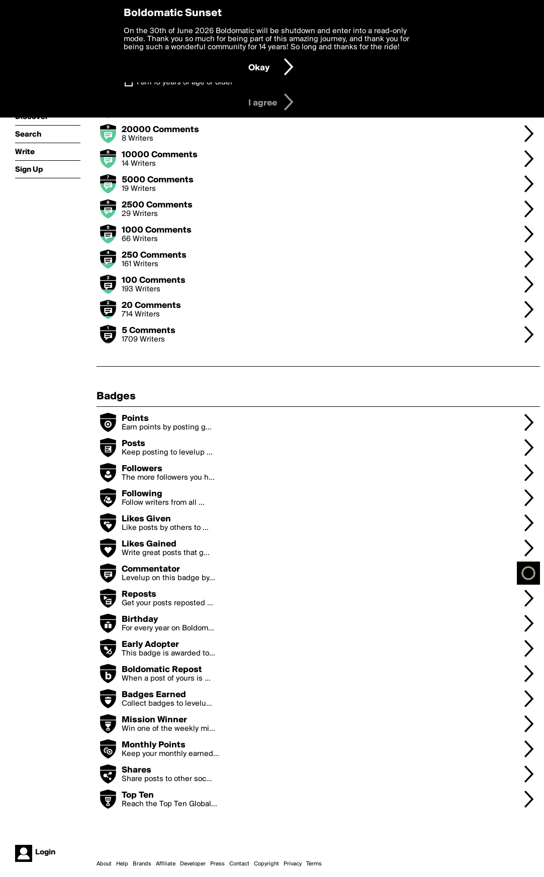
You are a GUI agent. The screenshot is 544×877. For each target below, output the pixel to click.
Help (122, 864)
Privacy (293, 864)
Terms (314, 864)
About (104, 864)
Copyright (266, 864)
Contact (239, 864)
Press (217, 864)
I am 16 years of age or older (185, 82)
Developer (193, 864)
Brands (142, 864)
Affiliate (165, 864)
